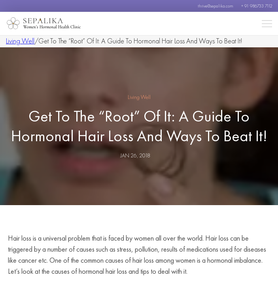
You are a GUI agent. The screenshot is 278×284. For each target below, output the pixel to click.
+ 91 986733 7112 (256, 6)
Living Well (20, 40)
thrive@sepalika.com (215, 6)
